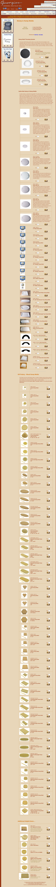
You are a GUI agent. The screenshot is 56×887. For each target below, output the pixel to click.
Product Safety (48, 13)
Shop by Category (25, 13)
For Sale (21, 11)
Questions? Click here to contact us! (45, 6)
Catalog (16, 11)
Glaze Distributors (41, 13)
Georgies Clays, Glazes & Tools (14, 13)
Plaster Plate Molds (37, 29)
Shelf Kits (36, 34)
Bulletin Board (9, 11)
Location (26, 11)
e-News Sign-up (46, 11)
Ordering (53, 11)
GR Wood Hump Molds (37, 28)
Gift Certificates (32, 11)
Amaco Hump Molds (37, 27)
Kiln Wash (41, 34)
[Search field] (47, 5)
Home (3, 11)
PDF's (40, 11)
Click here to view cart (51, 1)
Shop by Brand (33, 13)
